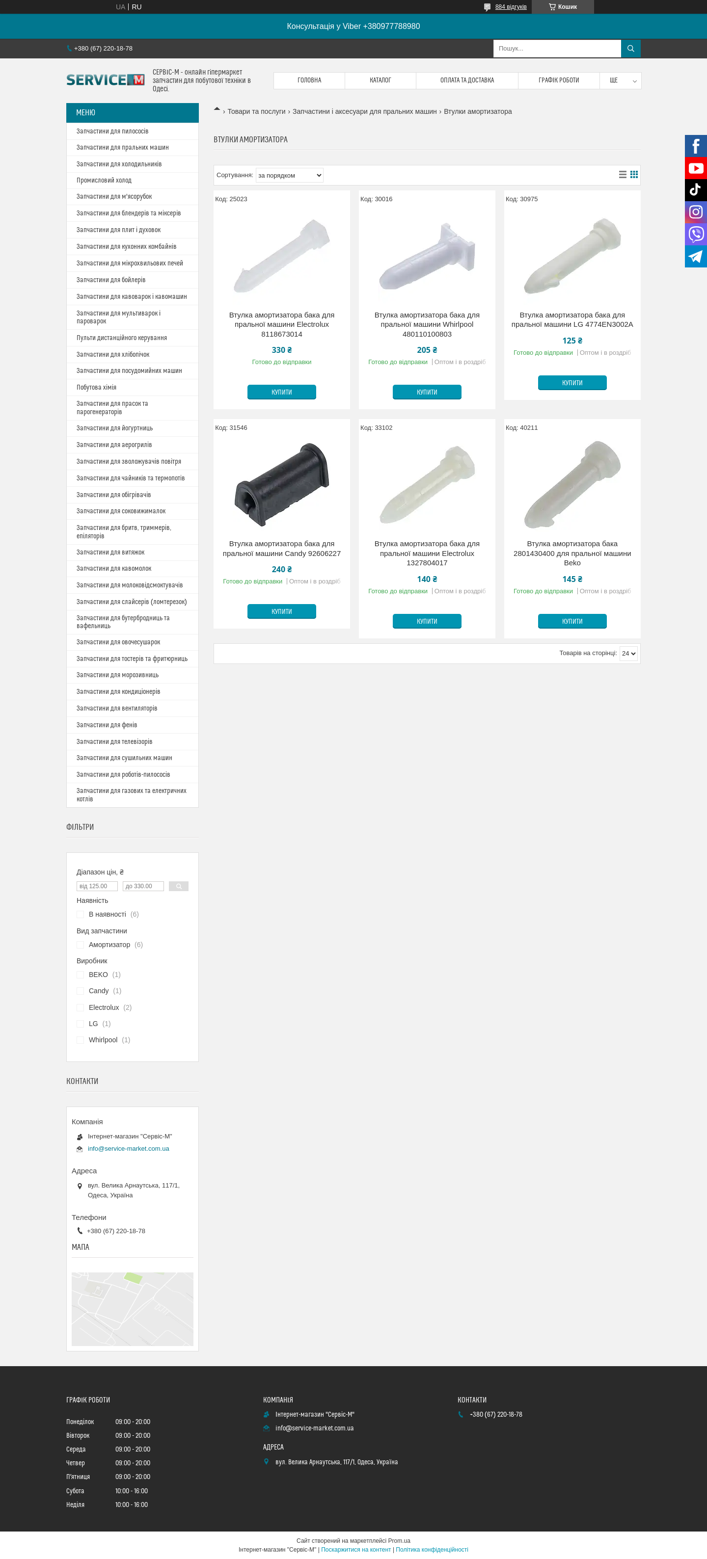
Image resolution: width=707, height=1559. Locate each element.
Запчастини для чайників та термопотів (131, 478)
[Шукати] (631, 48)
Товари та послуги (256, 111)
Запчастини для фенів (107, 725)
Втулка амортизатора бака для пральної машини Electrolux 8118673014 (282, 324)
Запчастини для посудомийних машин (129, 371)
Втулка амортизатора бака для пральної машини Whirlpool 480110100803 (427, 324)
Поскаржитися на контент (356, 1549)
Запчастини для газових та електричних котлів (132, 795)
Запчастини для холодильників (119, 164)
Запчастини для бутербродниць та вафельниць (123, 622)
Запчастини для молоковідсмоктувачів (130, 585)
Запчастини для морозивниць (118, 675)
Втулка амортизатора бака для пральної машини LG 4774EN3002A (572, 320)
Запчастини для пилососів (113, 131)
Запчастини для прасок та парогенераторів (112, 408)
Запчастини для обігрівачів (114, 495)
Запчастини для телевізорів (115, 742)
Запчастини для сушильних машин (124, 758)
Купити (282, 392)
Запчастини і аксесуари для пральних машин (365, 111)
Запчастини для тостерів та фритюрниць (132, 659)
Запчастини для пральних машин (123, 148)
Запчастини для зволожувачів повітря (129, 462)
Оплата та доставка (467, 80)
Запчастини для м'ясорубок (114, 197)
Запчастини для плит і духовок (119, 230)
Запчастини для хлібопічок (113, 355)
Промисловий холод (104, 181)
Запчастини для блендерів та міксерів (129, 213)
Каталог (380, 80)
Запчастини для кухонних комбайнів (127, 247)
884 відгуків (511, 6)
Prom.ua (399, 1540)
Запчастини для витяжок (110, 552)
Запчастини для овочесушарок (118, 642)
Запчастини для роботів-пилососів (123, 775)
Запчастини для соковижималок (121, 511)
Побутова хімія (96, 388)
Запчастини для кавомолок (114, 569)
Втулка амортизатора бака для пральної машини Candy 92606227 (282, 548)
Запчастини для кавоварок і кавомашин (132, 297)
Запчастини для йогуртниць (115, 428)
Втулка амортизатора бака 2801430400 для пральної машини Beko (572, 553)
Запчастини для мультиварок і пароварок (119, 317)
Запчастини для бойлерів (111, 280)
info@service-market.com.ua (128, 1148)
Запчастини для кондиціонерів (119, 692)
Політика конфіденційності (432, 1549)
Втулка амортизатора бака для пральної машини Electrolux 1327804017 (427, 553)
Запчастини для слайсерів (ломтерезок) (132, 602)
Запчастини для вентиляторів (117, 709)
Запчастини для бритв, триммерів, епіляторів (124, 532)
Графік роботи (559, 80)
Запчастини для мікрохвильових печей (130, 263)
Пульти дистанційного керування (122, 338)
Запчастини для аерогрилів (114, 445)
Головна (309, 80)
